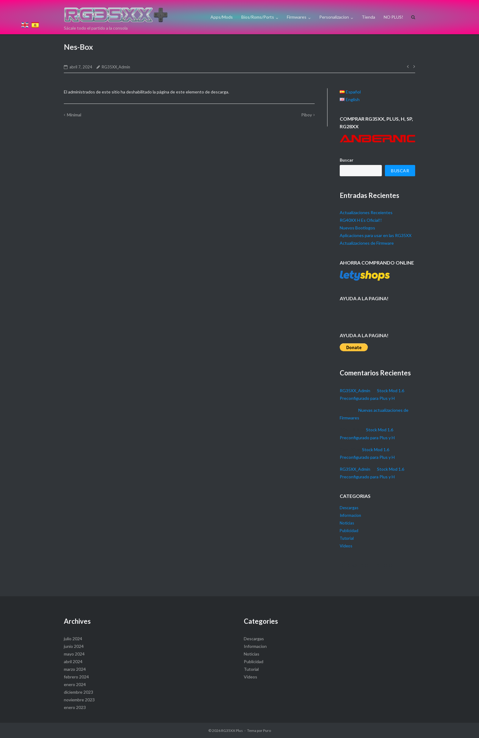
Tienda (368, 17)
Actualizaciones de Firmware (367, 243)
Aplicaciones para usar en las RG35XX (375, 235)
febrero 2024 (76, 676)
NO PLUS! (393, 17)
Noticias (347, 523)
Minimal (74, 114)
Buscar (346, 160)
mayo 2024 (74, 653)
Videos (346, 545)
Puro (267, 730)
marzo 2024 (75, 669)
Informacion (350, 515)
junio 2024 (74, 646)
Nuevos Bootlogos (357, 227)
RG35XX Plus (232, 730)
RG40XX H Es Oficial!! (361, 220)
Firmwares (296, 17)
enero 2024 (75, 684)
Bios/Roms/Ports (257, 17)
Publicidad (349, 530)
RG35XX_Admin (116, 66)
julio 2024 (73, 638)
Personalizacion (334, 17)
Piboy (306, 114)
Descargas (349, 507)
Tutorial (347, 538)
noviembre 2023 (79, 699)
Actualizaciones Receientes (366, 212)
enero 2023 (75, 707)
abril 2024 (73, 661)
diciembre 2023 (78, 692)
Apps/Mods (221, 17)
